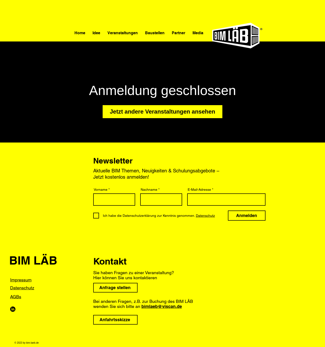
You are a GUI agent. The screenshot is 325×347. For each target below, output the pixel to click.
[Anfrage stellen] (115, 288)
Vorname (100, 189)
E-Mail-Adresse (199, 189)
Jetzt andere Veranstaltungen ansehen (162, 111)
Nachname (149, 189)
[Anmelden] (246, 216)
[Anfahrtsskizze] (115, 320)
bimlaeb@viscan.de (161, 306)
